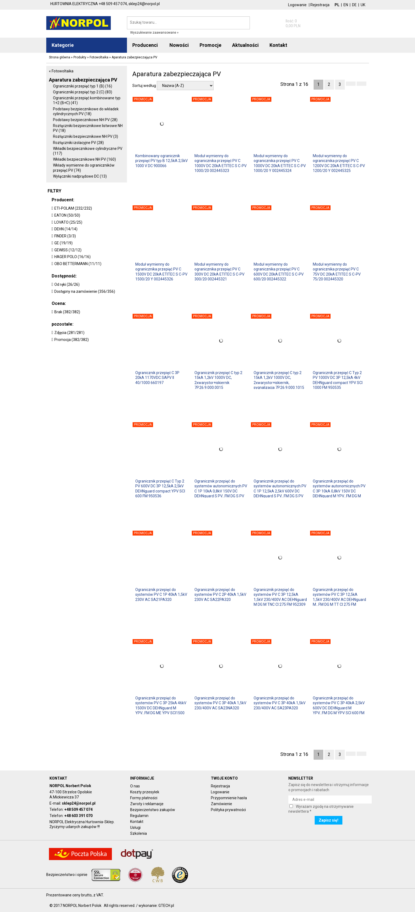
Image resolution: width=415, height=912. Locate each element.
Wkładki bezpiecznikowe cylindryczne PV (87, 151)
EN (345, 5)
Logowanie (297, 5)
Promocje (210, 45)
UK (363, 5)
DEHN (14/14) (65, 229)
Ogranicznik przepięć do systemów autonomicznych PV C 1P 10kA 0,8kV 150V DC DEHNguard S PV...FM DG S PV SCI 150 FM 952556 (220, 488)
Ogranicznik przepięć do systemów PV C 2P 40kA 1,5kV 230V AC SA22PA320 (220, 594)
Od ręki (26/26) (67, 284)
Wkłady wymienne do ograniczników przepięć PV (84, 167)
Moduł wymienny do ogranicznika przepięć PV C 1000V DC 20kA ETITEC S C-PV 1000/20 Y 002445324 (280, 163)
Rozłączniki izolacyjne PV (78, 142)
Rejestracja (319, 5)
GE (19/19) (63, 243)
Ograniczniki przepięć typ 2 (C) (82, 92)
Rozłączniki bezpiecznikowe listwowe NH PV (88, 128)
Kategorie (63, 45)
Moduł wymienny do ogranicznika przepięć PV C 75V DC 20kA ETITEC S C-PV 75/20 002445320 (337, 271)
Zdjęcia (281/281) (69, 332)
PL (337, 5)
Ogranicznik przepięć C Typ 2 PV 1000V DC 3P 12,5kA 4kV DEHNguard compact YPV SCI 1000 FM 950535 (338, 380)
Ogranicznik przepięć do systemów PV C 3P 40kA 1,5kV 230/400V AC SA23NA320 (220, 703)
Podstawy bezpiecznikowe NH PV (85, 120)
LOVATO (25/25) (68, 222)
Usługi (135, 827)
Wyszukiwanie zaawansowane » (154, 32)
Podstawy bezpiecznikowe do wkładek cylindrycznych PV (86, 111)
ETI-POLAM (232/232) (73, 208)
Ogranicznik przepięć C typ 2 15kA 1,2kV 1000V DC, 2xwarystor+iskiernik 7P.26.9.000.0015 (218, 380)
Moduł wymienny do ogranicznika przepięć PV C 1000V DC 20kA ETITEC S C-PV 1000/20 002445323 (220, 163)
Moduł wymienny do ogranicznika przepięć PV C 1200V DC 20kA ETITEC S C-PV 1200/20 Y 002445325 (339, 163)
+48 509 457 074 (78, 809)
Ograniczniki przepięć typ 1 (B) (82, 86)
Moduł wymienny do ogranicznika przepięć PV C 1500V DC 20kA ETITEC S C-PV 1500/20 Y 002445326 (161, 271)
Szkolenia (138, 833)
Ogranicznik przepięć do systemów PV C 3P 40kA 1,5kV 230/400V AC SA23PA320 (280, 703)
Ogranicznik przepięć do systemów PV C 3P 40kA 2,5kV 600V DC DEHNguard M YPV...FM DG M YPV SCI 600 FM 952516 (339, 705)
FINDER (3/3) (65, 236)
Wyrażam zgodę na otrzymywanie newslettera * (321, 809)
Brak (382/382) (67, 312)
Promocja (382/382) (71, 339)
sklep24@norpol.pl (78, 803)
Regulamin (139, 816)
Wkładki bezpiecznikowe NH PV (84, 159)
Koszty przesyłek (144, 792)
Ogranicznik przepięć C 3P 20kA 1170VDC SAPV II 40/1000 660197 (157, 378)
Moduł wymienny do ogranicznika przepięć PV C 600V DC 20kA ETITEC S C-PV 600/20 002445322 (279, 271)
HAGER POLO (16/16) (72, 257)
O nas (135, 786)
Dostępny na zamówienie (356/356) (84, 291)
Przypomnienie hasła (229, 798)
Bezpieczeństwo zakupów (152, 810)
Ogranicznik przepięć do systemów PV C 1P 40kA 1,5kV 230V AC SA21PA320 (161, 594)
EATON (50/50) (67, 215)
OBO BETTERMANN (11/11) (77, 264)
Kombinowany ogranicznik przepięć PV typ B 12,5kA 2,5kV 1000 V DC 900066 (161, 161)
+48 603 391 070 (78, 816)
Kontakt (136, 821)
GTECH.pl (166, 905)
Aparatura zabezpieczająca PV (83, 80)
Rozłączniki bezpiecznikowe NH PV (85, 136)
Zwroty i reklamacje (147, 804)
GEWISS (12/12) (67, 250)
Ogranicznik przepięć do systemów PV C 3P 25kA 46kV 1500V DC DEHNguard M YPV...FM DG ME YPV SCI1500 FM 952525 (160, 705)
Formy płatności (143, 798)
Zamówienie (221, 804)
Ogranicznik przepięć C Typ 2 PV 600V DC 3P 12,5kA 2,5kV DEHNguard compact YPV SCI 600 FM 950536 (160, 488)
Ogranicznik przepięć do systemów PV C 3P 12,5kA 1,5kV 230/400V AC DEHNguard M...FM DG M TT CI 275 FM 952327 (339, 596)
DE (354, 5)
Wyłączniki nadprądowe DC (80, 176)
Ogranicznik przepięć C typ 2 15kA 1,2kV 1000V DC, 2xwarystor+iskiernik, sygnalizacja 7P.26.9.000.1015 (279, 380)
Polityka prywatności (228, 810)
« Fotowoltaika (61, 71)
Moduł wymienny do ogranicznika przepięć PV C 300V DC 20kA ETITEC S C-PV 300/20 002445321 (219, 271)
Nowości (179, 45)
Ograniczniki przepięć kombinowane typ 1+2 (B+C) (86, 100)
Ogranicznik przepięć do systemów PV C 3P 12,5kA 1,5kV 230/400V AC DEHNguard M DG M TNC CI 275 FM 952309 (280, 596)
